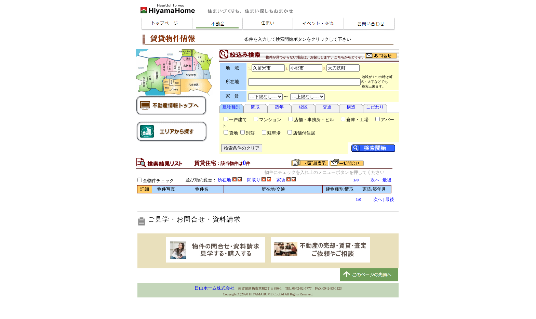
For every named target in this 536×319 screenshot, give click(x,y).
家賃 (281, 179)
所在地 (224, 179)
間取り (253, 179)
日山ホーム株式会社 (214, 288)
